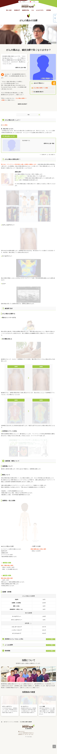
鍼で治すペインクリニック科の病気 (11, 721)
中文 (34, 1)
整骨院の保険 (7, 562)
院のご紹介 (9, 10)
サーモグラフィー (20, 178)
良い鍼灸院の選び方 (38, 91)
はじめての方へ (40, 10)
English (24, 1)
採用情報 (48, 10)
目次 (34, 114)
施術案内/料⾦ (25, 10)
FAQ (32, 10)
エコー (17, 180)
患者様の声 (17, 10)
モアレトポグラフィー (21, 176)
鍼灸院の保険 (7, 575)
